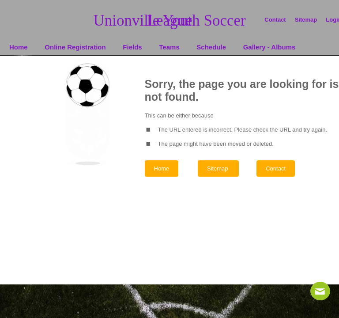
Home (162, 168)
